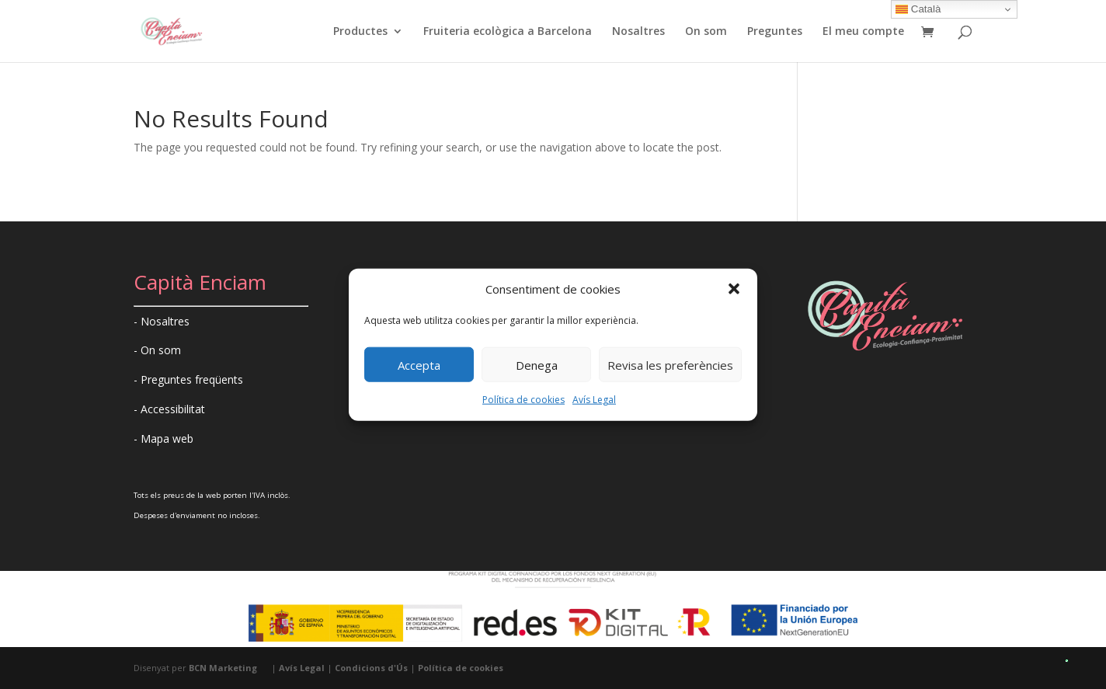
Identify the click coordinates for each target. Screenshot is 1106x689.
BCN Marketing (223, 667)
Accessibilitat (173, 409)
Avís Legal (594, 399)
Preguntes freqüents (192, 379)
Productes (360, 32)
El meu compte (863, 32)
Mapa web (167, 438)
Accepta (419, 365)
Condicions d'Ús (371, 667)
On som (706, 32)
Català (918, 9)
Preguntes (774, 32)
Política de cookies (523, 399)
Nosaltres (638, 32)
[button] (734, 289)
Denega (537, 365)
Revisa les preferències (670, 365)
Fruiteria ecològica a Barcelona (507, 32)
